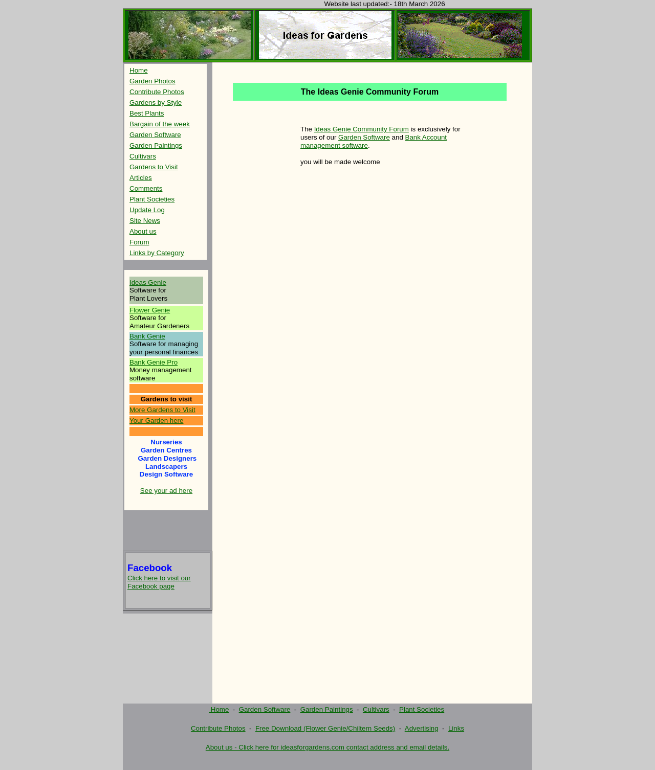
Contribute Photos (156, 92)
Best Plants (146, 113)
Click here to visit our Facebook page (159, 582)
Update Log (147, 210)
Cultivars (142, 156)
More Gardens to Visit (162, 410)
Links (456, 728)
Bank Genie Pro (153, 362)
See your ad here (166, 490)
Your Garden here (156, 420)
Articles (140, 178)
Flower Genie (149, 310)
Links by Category (156, 253)
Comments (145, 188)
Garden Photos (152, 81)
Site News (144, 220)
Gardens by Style (155, 102)
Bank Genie (147, 336)
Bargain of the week (159, 124)
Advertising (422, 728)
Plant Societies (151, 199)
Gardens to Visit (153, 167)
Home (138, 70)
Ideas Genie (147, 282)
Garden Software (155, 135)
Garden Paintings (155, 145)
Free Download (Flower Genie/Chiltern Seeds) (325, 728)
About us (143, 231)
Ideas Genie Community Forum (361, 129)
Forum (139, 242)
